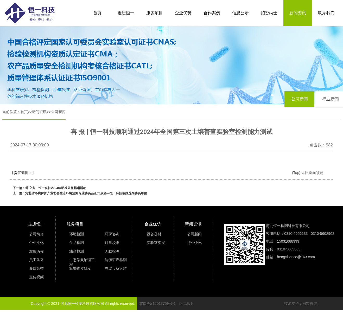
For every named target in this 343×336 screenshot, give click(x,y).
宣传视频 (36, 277)
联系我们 (326, 13)
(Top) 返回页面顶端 (307, 173)
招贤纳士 (269, 13)
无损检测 (112, 251)
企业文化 (36, 243)
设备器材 (154, 234)
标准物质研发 (80, 268)
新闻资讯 (297, 13)
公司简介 (36, 234)
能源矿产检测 (116, 260)
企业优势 (183, 13)
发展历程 (36, 251)
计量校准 (112, 243)
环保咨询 (112, 234)
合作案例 (212, 13)
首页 (97, 13)
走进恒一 (126, 13)
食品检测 (76, 243)
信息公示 (240, 13)
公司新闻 (58, 112)
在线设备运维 (116, 268)
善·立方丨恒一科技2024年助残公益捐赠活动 (55, 188)
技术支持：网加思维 (300, 303)
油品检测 (76, 251)
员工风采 (36, 260)
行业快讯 (194, 243)
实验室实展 (156, 243)
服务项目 (154, 13)
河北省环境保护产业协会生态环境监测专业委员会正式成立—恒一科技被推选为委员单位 (86, 193)
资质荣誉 (36, 268)
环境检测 (76, 234)
